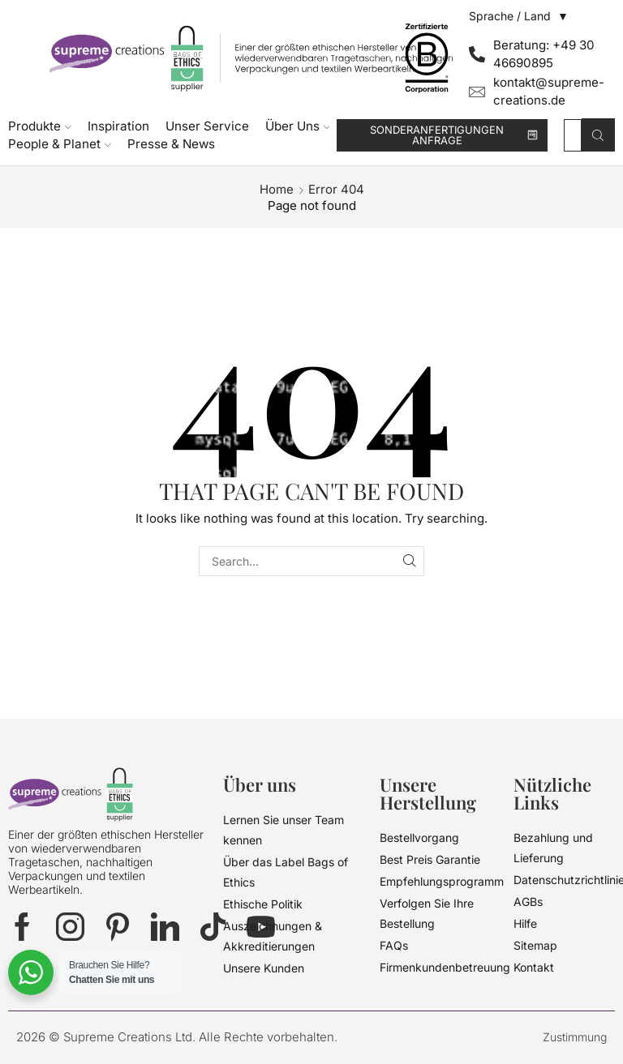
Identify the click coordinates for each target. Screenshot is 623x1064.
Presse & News (171, 144)
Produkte (39, 126)
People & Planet (59, 144)
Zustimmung (575, 1037)
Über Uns (297, 126)
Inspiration (118, 126)
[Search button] (598, 135)
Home (277, 189)
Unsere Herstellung (428, 793)
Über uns (259, 784)
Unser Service (207, 126)
